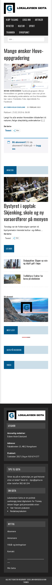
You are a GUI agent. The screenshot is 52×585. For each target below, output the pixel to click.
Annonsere (12, 538)
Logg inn (26, 19)
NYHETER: (10, 170)
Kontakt (10, 551)
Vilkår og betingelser (16, 544)
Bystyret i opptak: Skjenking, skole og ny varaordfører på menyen (26, 212)
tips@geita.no (36, 480)
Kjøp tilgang (12, 19)
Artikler (39, 19)
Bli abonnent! (19, 142)
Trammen (10, 32)
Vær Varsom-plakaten (20, 508)
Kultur (21, 26)
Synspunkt (24, 32)
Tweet (8, 130)
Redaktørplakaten (18, 511)
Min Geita (11, 568)
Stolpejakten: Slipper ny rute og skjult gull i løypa (35, 262)
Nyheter (10, 26)
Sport (32, 26)
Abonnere (11, 531)
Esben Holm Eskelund (16, 107)
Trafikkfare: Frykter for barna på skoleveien (33, 277)
